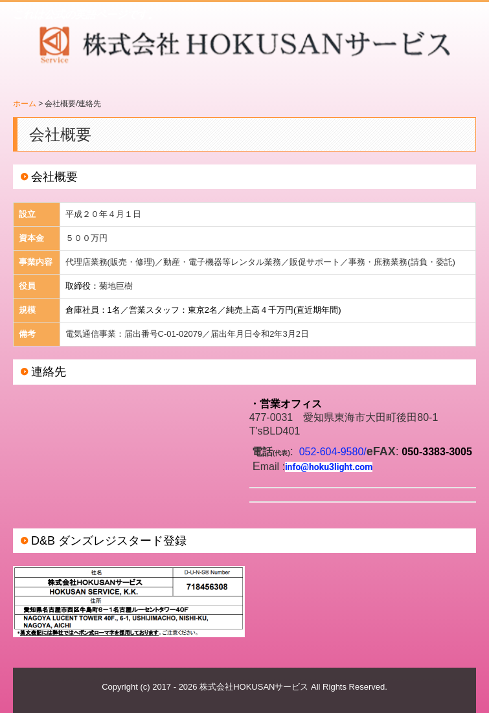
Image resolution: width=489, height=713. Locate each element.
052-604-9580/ (333, 451)
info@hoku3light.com (328, 467)
